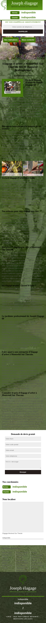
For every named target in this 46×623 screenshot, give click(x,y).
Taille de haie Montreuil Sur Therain (7, 555)
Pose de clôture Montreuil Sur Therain (37, 557)
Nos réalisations (11, 40)
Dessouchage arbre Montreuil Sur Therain (22, 562)
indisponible (28, 12)
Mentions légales (23, 619)
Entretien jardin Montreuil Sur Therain (22, 555)
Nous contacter (28, 40)
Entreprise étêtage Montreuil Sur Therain (7, 564)
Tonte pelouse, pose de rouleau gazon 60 (37, 565)
